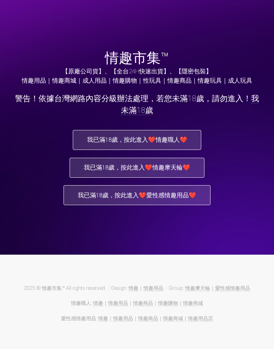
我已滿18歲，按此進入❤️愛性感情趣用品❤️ (137, 196)
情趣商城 (193, 305)
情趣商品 (143, 305)
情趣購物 (168, 305)
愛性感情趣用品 (232, 290)
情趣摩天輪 (197, 290)
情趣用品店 (200, 320)
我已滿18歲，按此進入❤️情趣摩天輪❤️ (137, 168)
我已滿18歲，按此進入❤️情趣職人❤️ (137, 140)
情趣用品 (153, 290)
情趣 (133, 290)
